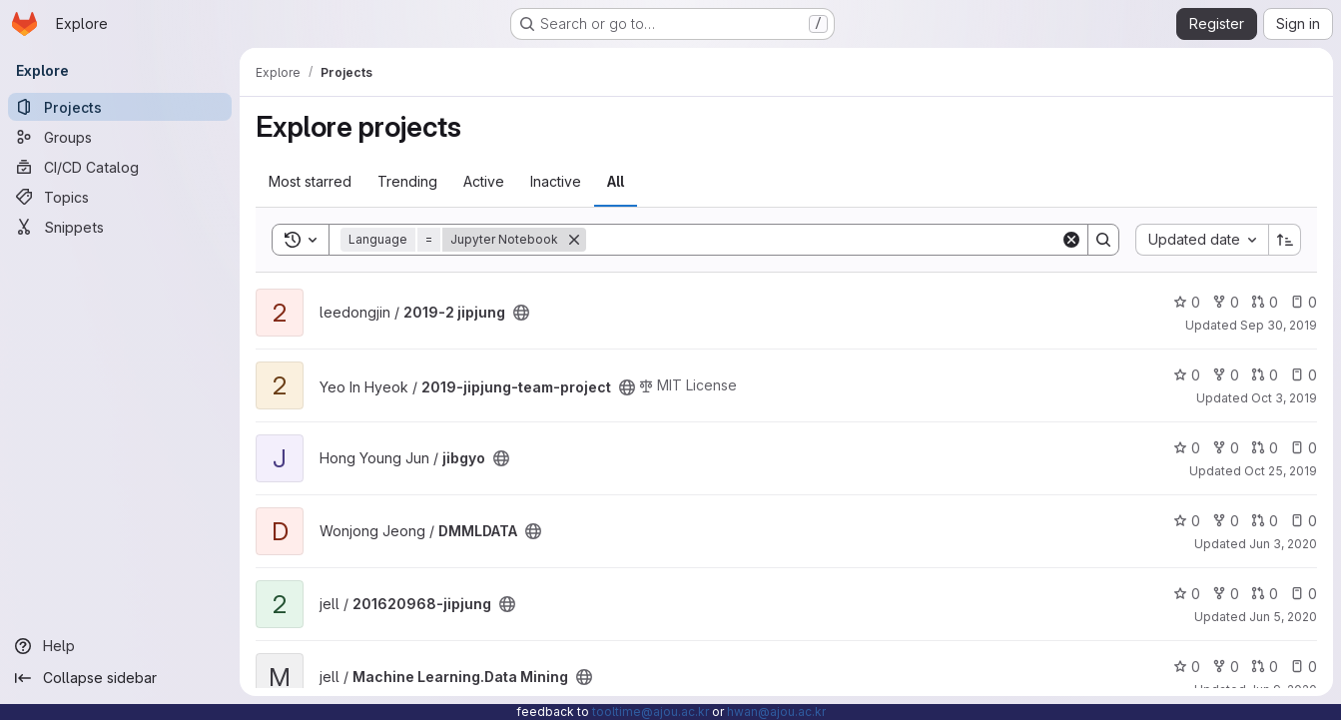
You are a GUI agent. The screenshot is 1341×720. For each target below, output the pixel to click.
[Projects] (120, 107)
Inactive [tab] (555, 181)
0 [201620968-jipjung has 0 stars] (1186, 593)
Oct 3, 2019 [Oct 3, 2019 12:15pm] (1284, 397)
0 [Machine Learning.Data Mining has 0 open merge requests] (1264, 666)
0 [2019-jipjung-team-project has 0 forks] (1225, 374)
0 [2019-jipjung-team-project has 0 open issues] (1303, 374)
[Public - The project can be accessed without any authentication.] (521, 313)
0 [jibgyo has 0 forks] (1225, 447)
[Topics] (120, 197)
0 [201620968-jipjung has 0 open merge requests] (1264, 593)
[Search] (823, 240)
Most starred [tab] (310, 181)
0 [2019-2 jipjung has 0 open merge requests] (1264, 302)
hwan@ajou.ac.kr (776, 711)
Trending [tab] (407, 181)
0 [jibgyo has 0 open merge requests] (1264, 447)
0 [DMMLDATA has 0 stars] (1186, 520)
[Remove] (574, 240)
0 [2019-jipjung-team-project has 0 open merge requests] (1264, 374)
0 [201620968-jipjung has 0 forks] (1225, 593)
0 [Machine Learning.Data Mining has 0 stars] (1186, 666)
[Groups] (120, 137)
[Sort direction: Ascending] (1285, 240)
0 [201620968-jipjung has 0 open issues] (1303, 593)
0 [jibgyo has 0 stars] (1186, 447)
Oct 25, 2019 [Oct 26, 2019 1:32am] (1280, 470)
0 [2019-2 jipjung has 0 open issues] (1303, 302)
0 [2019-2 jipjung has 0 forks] (1225, 302)
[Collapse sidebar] (120, 678)
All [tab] (615, 181)
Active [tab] (483, 181)
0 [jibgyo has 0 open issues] (1303, 447)
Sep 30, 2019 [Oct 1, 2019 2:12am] (1278, 325)
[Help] (120, 646)
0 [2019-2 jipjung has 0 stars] (1186, 302)
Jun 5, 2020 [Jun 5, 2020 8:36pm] (1283, 616)
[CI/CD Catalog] (120, 167)
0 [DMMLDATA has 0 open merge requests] (1264, 520)
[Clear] (1071, 240)
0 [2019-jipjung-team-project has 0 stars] (1186, 374)
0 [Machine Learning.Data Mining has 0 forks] (1225, 666)
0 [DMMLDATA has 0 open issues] (1303, 520)
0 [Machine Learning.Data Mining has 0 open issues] (1303, 666)
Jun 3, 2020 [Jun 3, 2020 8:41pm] (1283, 543)
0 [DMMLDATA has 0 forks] (1225, 520)
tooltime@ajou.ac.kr (650, 711)
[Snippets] (120, 227)
